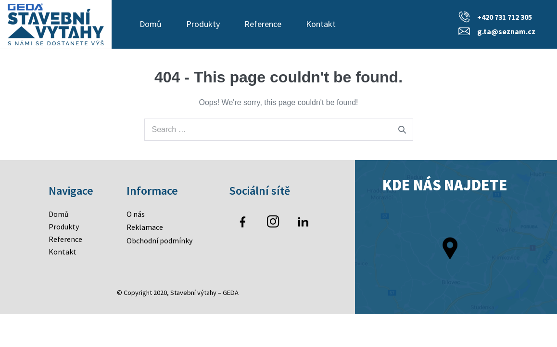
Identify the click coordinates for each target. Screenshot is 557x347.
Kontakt (321, 23)
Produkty (203, 23)
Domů (150, 23)
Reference (262, 23)
